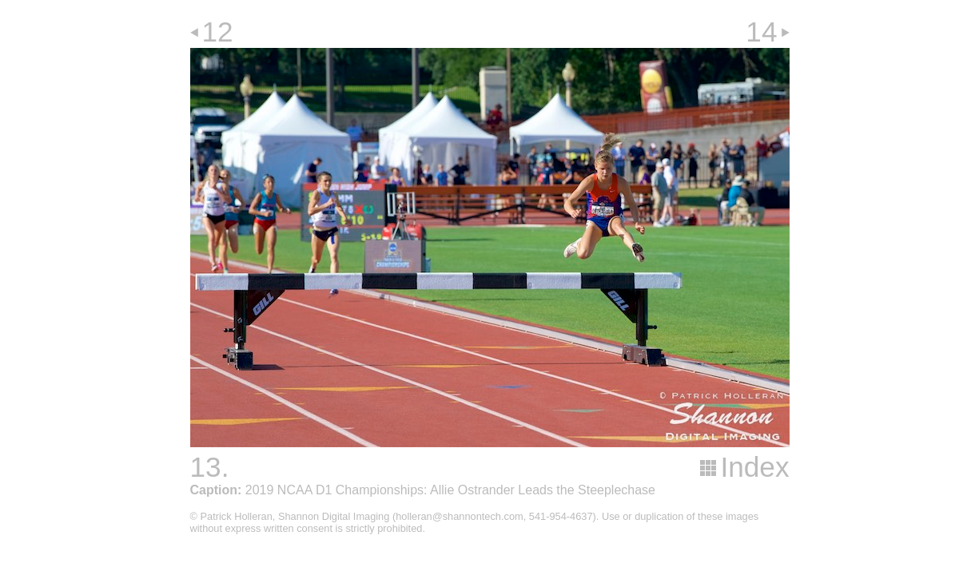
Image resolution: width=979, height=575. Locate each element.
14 (761, 31)
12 (217, 31)
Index (754, 466)
